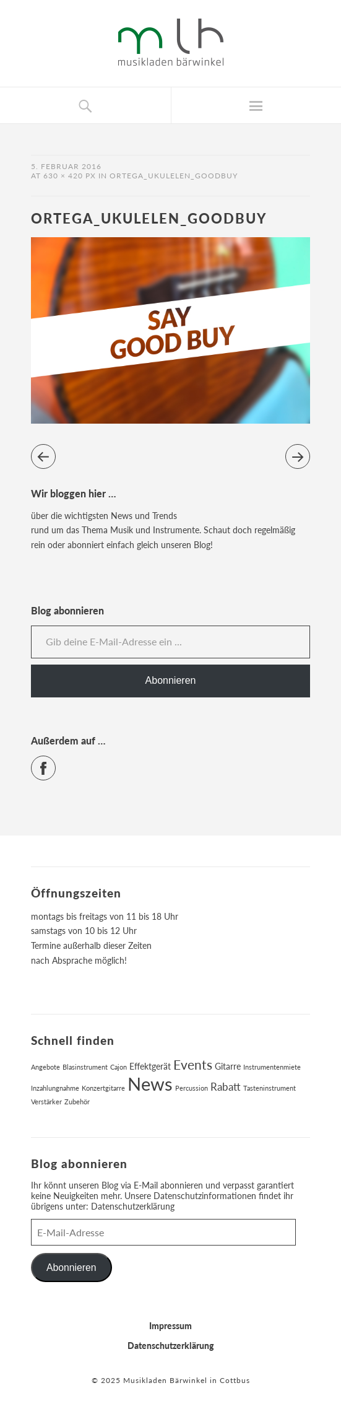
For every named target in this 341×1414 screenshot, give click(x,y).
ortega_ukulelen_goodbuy (174, 175)
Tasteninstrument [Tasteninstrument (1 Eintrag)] (269, 1088)
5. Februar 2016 (66, 166)
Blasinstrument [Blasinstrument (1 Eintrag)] (85, 1067)
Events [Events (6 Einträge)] (192, 1065)
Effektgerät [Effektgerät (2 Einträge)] (150, 1066)
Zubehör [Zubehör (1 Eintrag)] (77, 1102)
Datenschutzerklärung (133, 1206)
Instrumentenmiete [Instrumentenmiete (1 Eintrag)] (272, 1067)
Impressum (170, 1325)
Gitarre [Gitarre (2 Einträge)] (228, 1066)
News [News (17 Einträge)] (150, 1083)
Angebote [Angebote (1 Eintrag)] (45, 1067)
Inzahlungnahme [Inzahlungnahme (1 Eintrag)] (55, 1088)
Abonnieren (170, 680)
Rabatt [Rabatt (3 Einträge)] (225, 1087)
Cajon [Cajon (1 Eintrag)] (118, 1067)
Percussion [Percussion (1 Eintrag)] (191, 1088)
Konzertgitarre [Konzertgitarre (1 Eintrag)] (103, 1088)
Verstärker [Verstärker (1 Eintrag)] (46, 1102)
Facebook (55, 762)
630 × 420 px (69, 175)
